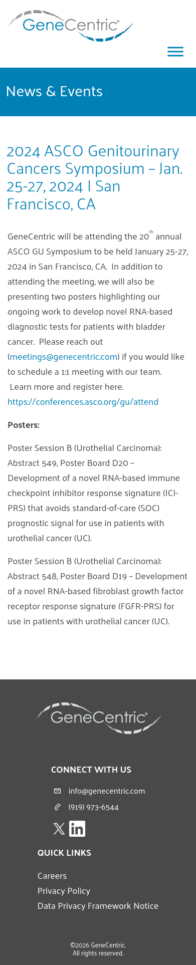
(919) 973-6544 (94, 806)
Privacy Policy (63, 890)
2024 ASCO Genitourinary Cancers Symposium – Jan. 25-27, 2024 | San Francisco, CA (94, 176)
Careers (52, 875)
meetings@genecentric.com (64, 356)
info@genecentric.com (107, 790)
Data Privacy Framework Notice (97, 905)
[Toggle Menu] (175, 51)
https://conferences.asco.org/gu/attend (83, 401)
